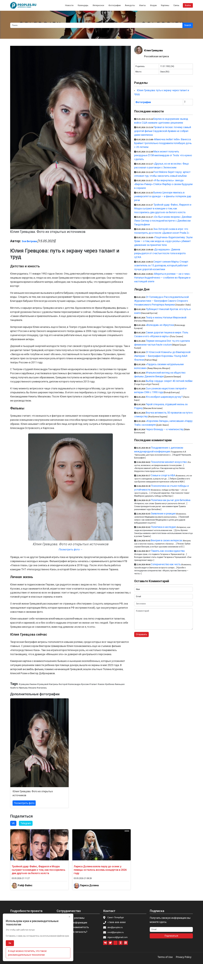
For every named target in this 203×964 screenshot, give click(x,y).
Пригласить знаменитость (73, 927)
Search (187, 25)
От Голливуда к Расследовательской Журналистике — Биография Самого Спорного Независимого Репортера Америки (161, 300)
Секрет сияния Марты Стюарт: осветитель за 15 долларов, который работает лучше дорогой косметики (161, 265)
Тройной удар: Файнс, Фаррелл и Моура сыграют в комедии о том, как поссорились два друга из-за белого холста (38, 870)
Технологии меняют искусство (169, 461)
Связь (176, 5)
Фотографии (114, 5)
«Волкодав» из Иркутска (160, 324)
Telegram (25, 823)
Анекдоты (130, 5)
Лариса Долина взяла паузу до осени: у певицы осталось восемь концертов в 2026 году (100, 870)
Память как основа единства (168, 550)
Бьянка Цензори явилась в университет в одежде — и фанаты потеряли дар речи (162, 196)
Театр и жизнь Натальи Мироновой (166, 317)
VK (13, 823)
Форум (153, 5)
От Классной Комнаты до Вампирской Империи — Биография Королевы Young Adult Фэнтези (162, 356)
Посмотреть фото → (71, 549)
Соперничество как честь (166, 564)
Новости (69, 5)
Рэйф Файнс (25, 885)
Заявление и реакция (163, 513)
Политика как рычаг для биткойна (170, 500)
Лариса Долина (89, 885)
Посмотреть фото (24, 803)
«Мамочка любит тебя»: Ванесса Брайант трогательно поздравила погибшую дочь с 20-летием (163, 143)
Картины (165, 5)
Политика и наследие (163, 526)
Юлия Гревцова (153, 50)
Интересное (98, 5)
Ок (10, 943)
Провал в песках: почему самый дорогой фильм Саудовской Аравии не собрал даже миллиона (162, 131)
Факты (142, 5)
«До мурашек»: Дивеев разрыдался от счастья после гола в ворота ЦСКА (160, 253)
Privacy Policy (183, 957)
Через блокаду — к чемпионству (165, 429)
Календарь (83, 5)
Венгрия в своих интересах (166, 540)
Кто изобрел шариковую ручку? (164, 396)
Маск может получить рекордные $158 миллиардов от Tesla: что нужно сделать (163, 155)
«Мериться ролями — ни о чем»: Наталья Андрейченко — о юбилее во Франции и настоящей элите (162, 277)
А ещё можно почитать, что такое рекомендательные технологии (27, 952)
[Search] (96, 25)
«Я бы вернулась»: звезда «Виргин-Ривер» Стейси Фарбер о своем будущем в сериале (163, 184)
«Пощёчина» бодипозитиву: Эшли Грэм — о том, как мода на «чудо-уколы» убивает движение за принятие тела (163, 241)
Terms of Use (165, 957)
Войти (188, 5)
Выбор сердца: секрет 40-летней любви (169, 380)
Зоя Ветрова (29, 241)
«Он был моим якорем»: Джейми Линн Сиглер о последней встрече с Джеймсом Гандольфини (163, 220)
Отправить (141, 634)
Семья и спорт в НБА (163, 475)
